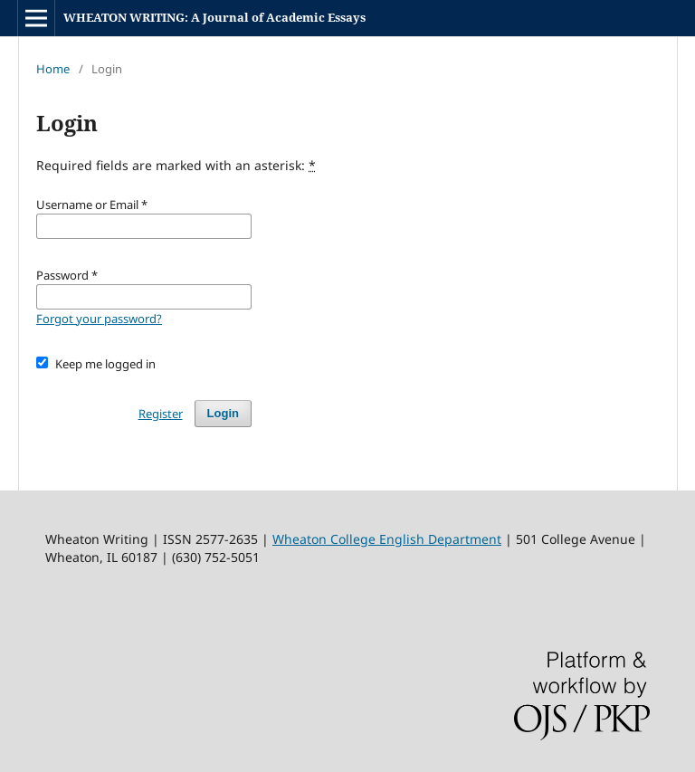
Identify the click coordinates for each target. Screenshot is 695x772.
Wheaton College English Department (386, 539)
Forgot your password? (99, 318)
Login (223, 413)
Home (53, 69)
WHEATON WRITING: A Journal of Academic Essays (214, 17)
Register (160, 413)
